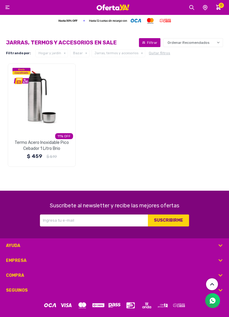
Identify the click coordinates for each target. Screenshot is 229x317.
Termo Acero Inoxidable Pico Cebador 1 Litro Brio (42, 145)
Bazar (78, 53)
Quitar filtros (159, 53)
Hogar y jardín (49, 53)
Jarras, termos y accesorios (116, 53)
